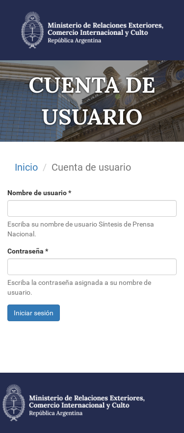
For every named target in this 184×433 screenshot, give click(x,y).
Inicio (26, 167)
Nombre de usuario (39, 193)
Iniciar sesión (33, 313)
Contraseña (27, 251)
